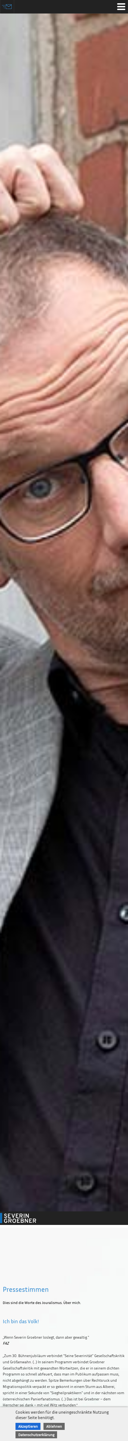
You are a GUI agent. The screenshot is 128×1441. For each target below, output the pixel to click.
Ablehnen (54, 1426)
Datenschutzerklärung (36, 1434)
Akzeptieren (28, 1426)
